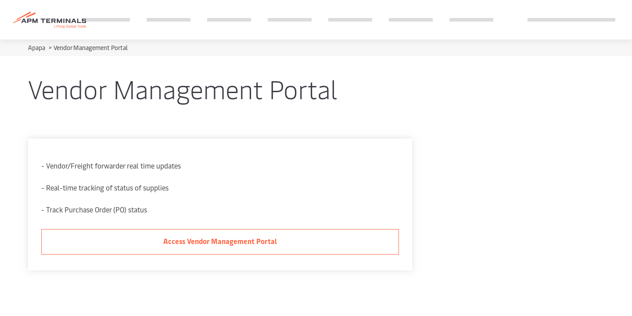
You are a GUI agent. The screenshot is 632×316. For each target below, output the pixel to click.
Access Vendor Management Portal (220, 241)
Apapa (37, 47)
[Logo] (49, 20)
